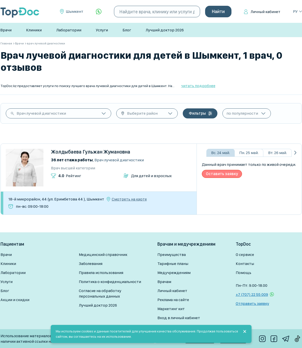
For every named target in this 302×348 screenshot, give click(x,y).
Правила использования (101, 272)
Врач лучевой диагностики (41, 113)
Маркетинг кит (171, 308)
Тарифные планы (172, 263)
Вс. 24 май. (220, 152)
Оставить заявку (222, 173)
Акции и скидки (15, 299)
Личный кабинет (265, 11)
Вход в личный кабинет (178, 317)
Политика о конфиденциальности (110, 281)
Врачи (6, 30)
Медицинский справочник (103, 254)
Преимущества (171, 254)
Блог (127, 30)
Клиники (34, 30)
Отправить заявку (252, 303)
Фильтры (197, 113)
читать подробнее (198, 85)
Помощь (243, 272)
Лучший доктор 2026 (165, 30)
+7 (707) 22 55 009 (252, 294)
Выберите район (142, 113)
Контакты (245, 263)
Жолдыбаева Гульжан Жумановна (90, 152)
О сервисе (245, 254)
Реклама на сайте (173, 299)
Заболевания (90, 263)
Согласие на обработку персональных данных (100, 293)
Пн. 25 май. (249, 152)
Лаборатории (68, 30)
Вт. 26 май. (277, 152)
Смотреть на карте (129, 199)
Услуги (102, 30)
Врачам (164, 281)
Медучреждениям (174, 272)
